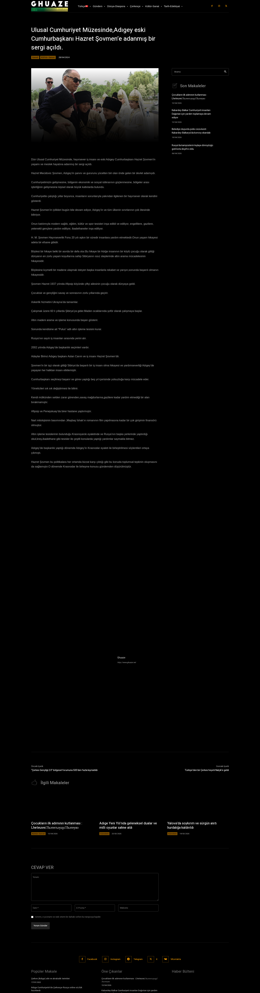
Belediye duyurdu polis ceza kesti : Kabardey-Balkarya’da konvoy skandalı (191, 130)
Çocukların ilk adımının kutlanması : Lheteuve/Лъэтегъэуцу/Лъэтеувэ (189, 96)
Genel (35, 57)
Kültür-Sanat (48, 57)
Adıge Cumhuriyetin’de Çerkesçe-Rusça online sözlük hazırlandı (56, 989)
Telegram (138, 959)
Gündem (104, 833)
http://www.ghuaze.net (126, 662)
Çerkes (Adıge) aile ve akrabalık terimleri (50, 978)
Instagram (115, 959)
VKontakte (176, 959)
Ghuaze (121, 657)
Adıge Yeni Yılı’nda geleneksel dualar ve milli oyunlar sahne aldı (128, 825)
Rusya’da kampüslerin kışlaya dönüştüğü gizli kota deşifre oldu (192, 146)
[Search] (225, 72)
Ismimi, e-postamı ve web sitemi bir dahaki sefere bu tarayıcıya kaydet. (68, 917)
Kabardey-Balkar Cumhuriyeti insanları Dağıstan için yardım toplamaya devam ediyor (191, 114)
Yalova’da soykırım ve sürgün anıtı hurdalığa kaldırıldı (192, 825)
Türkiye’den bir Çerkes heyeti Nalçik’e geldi (207, 770)
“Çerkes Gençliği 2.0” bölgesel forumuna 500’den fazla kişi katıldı (64, 770)
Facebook (92, 959)
